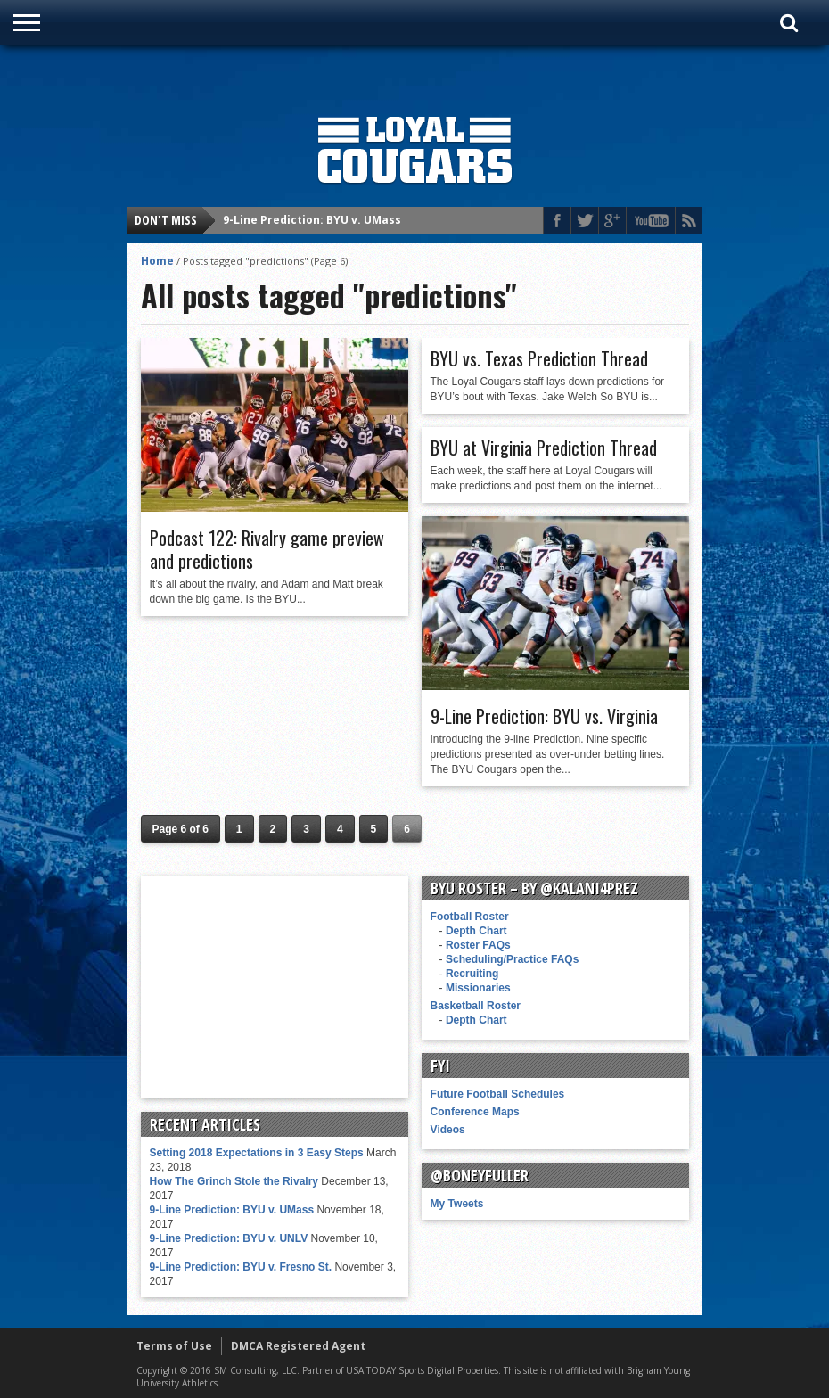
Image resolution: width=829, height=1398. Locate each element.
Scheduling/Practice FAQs (512, 959)
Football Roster (470, 916)
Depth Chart (476, 931)
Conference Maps (475, 1112)
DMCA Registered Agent (298, 1345)
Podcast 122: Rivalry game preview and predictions (267, 549)
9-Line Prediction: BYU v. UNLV (229, 1238)
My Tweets (457, 1203)
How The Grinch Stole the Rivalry (234, 1181)
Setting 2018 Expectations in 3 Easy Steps (257, 1153)
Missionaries (478, 988)
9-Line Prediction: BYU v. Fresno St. (241, 1267)
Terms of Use (174, 1345)
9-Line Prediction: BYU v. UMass (312, 219)
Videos (448, 1129)
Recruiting (472, 973)
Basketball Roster (476, 1005)
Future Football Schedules (498, 1094)
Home (157, 260)
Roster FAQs (478, 945)
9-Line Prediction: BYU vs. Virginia (544, 716)
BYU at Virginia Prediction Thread (544, 447)
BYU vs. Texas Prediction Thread (539, 358)
